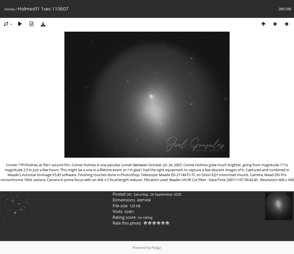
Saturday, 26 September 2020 (157, 194)
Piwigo (156, 247)
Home (9, 9)
